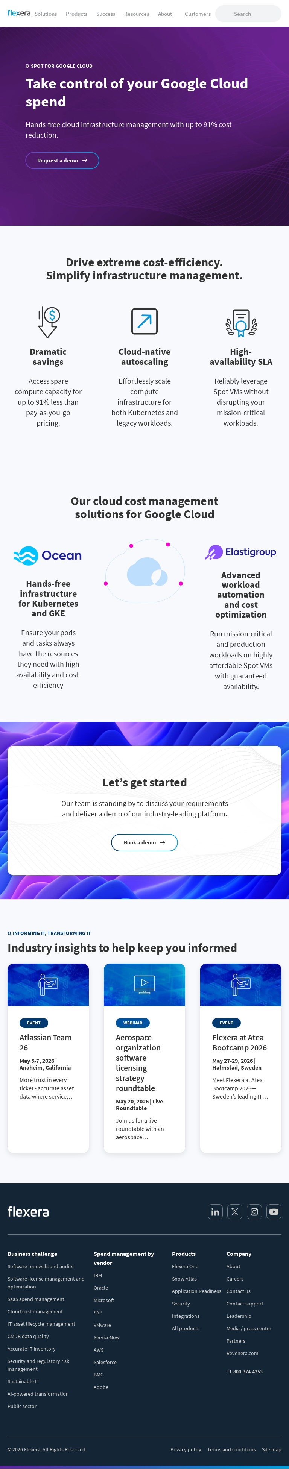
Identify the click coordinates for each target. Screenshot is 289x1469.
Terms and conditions (231, 1449)
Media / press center (249, 1328)
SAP (98, 1312)
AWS (98, 1349)
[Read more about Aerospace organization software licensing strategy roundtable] (144, 1058)
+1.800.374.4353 (245, 1371)
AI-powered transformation (38, 1393)
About (233, 1266)
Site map (271, 1449)
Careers (235, 1278)
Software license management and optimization (46, 1282)
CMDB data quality (28, 1336)
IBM (98, 1275)
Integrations (185, 1316)
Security (181, 1303)
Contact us (239, 1291)
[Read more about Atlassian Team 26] (48, 1038)
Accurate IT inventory (32, 1348)
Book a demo (140, 842)
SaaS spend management (36, 1299)
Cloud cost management (35, 1311)
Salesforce (105, 1362)
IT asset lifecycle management (41, 1323)
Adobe (101, 1387)
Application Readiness (196, 1291)
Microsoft (104, 1300)
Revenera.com (243, 1353)
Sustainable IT (24, 1381)
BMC (98, 1374)
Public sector (22, 1406)
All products (185, 1328)
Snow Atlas (184, 1278)
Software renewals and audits (40, 1266)
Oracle (101, 1287)
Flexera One (185, 1266)
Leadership (239, 1316)
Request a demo (57, 160)
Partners (236, 1340)
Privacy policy (185, 1449)
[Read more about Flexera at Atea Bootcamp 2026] (240, 1038)
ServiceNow (107, 1337)
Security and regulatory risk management (38, 1365)
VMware (102, 1325)
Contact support (245, 1303)
